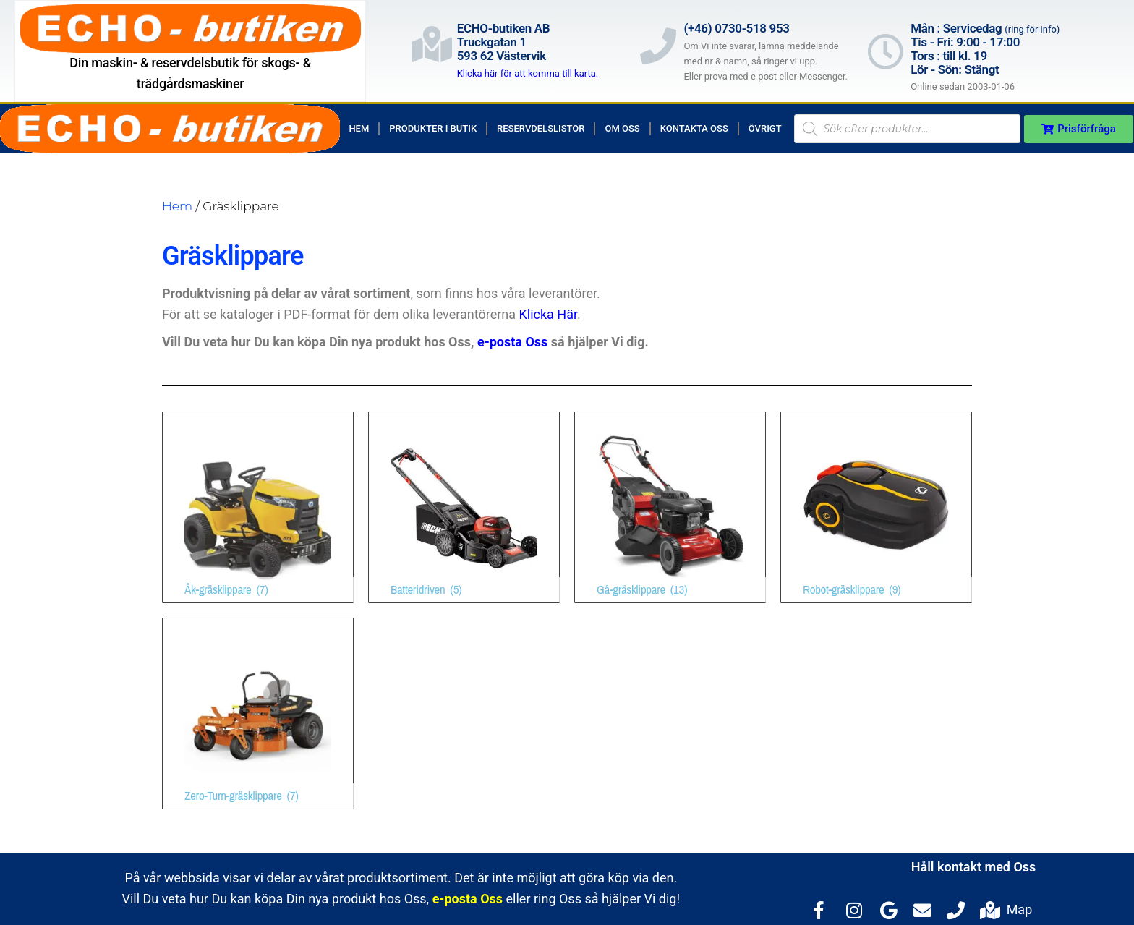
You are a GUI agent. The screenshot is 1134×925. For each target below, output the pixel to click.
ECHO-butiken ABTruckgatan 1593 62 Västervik (503, 41)
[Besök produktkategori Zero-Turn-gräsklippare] (257, 713)
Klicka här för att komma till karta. (528, 73)
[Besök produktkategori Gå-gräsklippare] (670, 507)
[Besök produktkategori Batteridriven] (464, 507)
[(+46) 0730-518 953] (658, 45)
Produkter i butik (433, 128)
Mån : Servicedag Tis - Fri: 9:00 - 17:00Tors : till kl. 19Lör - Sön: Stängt (985, 48)
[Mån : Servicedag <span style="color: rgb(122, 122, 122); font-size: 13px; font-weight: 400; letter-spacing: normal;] (885, 51)
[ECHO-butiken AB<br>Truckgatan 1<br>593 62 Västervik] (432, 44)
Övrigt (765, 128)
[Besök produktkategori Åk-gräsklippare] (257, 507)
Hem (359, 128)
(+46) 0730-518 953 (736, 28)
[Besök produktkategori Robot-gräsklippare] (876, 507)
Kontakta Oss (694, 128)
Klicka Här (548, 314)
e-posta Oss (512, 341)
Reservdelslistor (540, 128)
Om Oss (622, 128)
